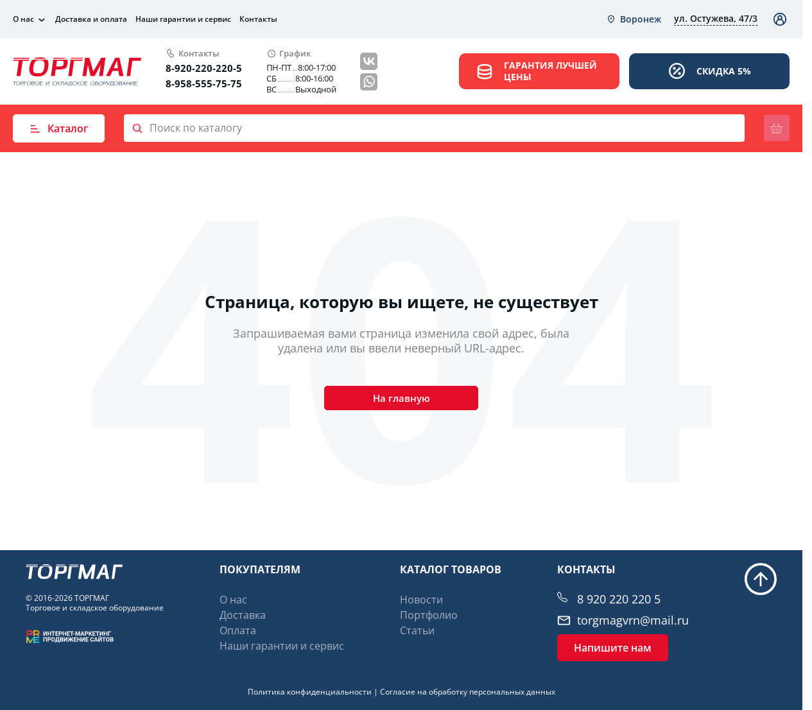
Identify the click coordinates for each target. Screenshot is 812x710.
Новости (421, 600)
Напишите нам (613, 648)
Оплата (238, 630)
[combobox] (633, 19)
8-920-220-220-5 (204, 68)
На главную (401, 402)
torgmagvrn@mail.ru (633, 620)
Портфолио (429, 615)
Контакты (258, 18)
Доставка (243, 615)
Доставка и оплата (91, 18)
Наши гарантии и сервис (183, 18)
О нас (23, 19)
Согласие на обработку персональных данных (467, 691)
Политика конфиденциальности (310, 691)
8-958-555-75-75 (204, 83)
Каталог (59, 128)
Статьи (417, 630)
